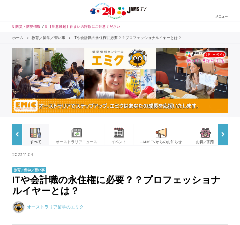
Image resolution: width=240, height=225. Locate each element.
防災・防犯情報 (26, 26)
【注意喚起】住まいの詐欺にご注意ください (82, 26)
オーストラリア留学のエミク (55, 207)
